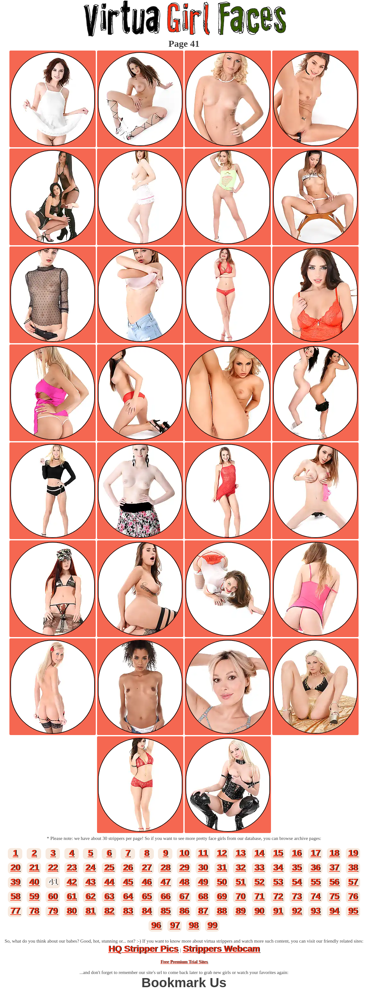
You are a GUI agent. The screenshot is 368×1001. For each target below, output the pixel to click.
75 (334, 896)
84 (146, 911)
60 (52, 896)
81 (90, 911)
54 (296, 882)
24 (90, 867)
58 (15, 896)
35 (296, 867)
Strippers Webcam (221, 949)
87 (203, 911)
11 (203, 853)
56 (334, 882)
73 (296, 896)
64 (128, 896)
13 (240, 853)
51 (240, 882)
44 (109, 882)
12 (221, 853)
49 (203, 882)
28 (165, 867)
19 (353, 853)
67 (184, 896)
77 (15, 911)
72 (278, 896)
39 (15, 882)
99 (212, 925)
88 (221, 911)
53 (278, 882)
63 (109, 896)
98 (193, 925)
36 (315, 867)
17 (315, 853)
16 (296, 853)
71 (259, 896)
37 (334, 867)
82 (109, 911)
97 (175, 925)
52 (259, 882)
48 (184, 882)
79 (52, 911)
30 (203, 867)
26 (128, 867)
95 (353, 911)
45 (128, 882)
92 (296, 911)
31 (221, 867)
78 (34, 911)
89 (240, 911)
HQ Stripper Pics (143, 949)
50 (221, 882)
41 (52, 882)
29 (184, 867)
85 (165, 911)
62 (90, 896)
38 (353, 867)
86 (184, 911)
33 (259, 867)
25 (109, 867)
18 (334, 853)
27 (146, 867)
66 (165, 896)
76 (353, 896)
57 (353, 882)
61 (71, 896)
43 (90, 882)
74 (315, 896)
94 (334, 911)
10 (184, 853)
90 (259, 911)
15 (278, 853)
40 (34, 882)
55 (315, 882)
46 (146, 882)
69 (221, 896)
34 (278, 867)
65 (146, 896)
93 (315, 911)
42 (71, 882)
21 (34, 867)
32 (240, 867)
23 (71, 867)
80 (71, 911)
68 (203, 896)
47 (165, 882)
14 (259, 853)
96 (156, 925)
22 (52, 867)
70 (240, 896)
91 (278, 911)
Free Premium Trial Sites (184, 961)
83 (128, 911)
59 (34, 896)
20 (15, 867)
